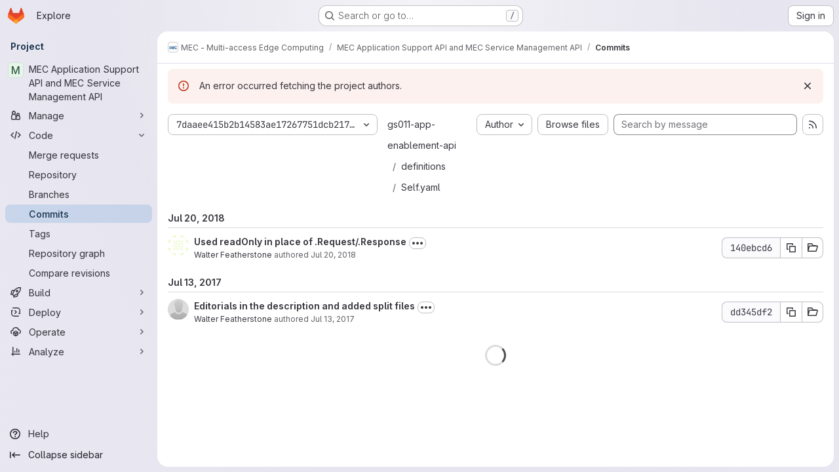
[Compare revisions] (78, 273)
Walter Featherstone (233, 255)
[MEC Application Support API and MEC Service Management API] (78, 83)
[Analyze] (78, 351)
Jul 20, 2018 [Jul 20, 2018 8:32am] (333, 255)
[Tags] (78, 233)
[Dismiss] (807, 86)
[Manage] (78, 115)
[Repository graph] (78, 253)
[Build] (78, 292)
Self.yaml (420, 187)
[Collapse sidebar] (78, 455)
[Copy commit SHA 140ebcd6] (791, 247)
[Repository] (78, 174)
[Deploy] (78, 312)
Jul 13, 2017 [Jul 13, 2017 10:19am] (333, 319)
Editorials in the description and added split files (304, 305)
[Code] (78, 135)
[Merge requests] (78, 155)
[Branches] (78, 194)
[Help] (78, 434)
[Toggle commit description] (417, 243)
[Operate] (78, 332)
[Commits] (78, 214)
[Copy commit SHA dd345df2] (791, 312)
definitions (423, 166)
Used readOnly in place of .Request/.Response (300, 241)
